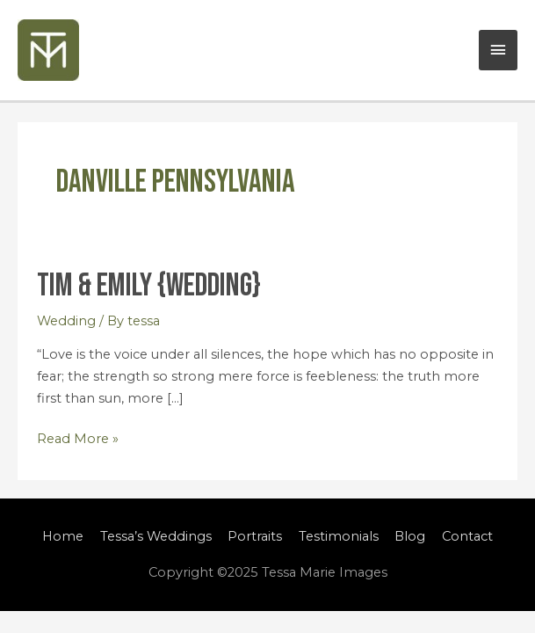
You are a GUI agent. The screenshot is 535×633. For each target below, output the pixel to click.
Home (62, 536)
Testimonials (339, 536)
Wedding (66, 321)
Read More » (78, 437)
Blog (409, 536)
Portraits (255, 536)
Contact (467, 536)
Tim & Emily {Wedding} (149, 285)
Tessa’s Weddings (156, 536)
